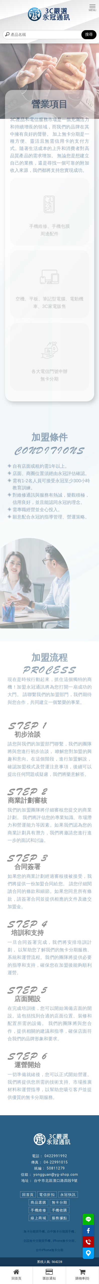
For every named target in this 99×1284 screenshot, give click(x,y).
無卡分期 (59, 1202)
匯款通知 (49, 1274)
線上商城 (38, 1218)
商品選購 (38, 1202)
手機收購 (59, 1210)
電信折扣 (47, 1195)
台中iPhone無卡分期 (49, 1250)
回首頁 (16, 1274)
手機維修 (38, 1210)
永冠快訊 (68, 1195)
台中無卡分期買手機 (60, 1231)
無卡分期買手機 (34, 1231)
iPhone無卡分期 (63, 1241)
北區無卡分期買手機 (37, 1241)
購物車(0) (82, 1274)
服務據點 (59, 1218)
